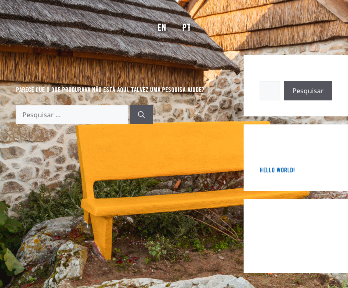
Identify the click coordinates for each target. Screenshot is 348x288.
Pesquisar (273, 76)
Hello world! (277, 170)
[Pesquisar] (141, 114)
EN (162, 27)
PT (186, 27)
